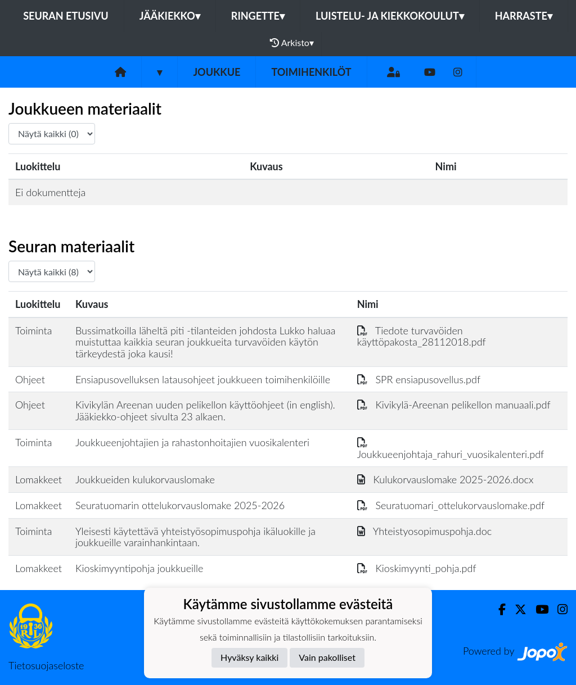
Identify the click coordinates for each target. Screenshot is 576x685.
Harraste (523, 16)
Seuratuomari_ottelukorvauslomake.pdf (450, 505)
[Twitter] (516, 609)
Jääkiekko (170, 16)
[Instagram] (457, 72)
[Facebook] (497, 609)
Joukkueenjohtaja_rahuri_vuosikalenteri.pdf (450, 448)
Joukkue (216, 72)
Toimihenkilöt (311, 72)
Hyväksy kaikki (249, 657)
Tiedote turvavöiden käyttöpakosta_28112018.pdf (421, 336)
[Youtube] (429, 72)
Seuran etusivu (66, 16)
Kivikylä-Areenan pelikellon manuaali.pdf (454, 404)
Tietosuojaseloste (46, 665)
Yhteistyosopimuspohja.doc (424, 531)
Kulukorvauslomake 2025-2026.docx (445, 479)
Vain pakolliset (327, 657)
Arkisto (292, 42)
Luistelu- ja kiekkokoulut (390, 16)
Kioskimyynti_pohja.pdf (416, 568)
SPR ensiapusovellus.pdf (418, 379)
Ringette (258, 16)
